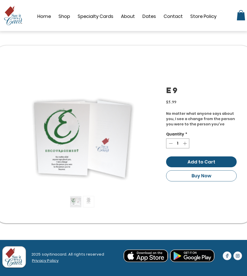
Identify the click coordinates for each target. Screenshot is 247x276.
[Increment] (185, 143)
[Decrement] (170, 143)
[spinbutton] (178, 143)
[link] (241, 15)
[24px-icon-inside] (227, 256)
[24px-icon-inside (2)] (237, 256)
